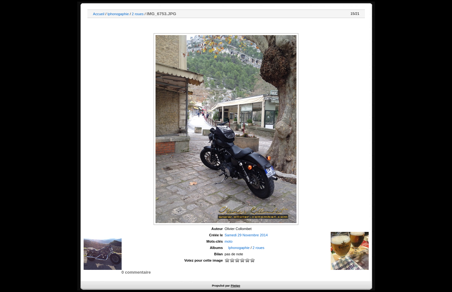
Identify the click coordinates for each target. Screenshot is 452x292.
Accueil (99, 14)
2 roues (137, 14)
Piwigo (235, 285)
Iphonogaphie (118, 14)
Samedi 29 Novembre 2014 (246, 235)
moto (228, 241)
